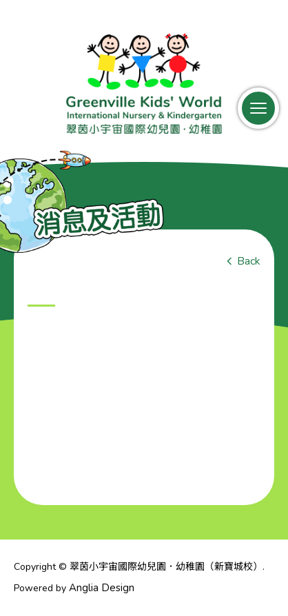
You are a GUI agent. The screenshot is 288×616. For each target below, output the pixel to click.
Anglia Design (101, 588)
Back (248, 261)
